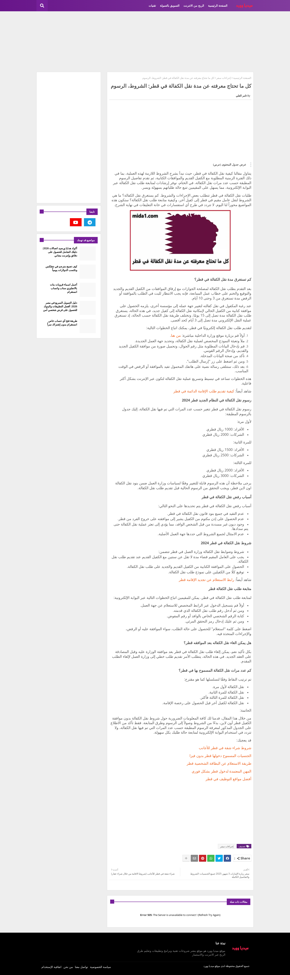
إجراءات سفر (223, 78)
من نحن (68, 967)
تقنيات (152, 5)
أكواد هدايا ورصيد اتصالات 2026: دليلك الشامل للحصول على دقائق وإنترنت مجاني (59, 251)
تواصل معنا (81, 967)
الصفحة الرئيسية (217, 5)
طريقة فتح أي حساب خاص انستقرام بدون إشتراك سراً (62, 322)
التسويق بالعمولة (169, 5)
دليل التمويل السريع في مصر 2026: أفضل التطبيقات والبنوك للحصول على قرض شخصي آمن (60, 306)
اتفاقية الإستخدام (51, 967)
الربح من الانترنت (193, 5)
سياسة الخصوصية (100, 967)
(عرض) (217, 164)
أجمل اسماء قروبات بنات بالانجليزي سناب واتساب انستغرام (63, 288)
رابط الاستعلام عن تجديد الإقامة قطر (206, 579)
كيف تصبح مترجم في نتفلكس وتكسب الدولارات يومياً (61, 268)
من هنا (176, 335)
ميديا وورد (208, 966)
